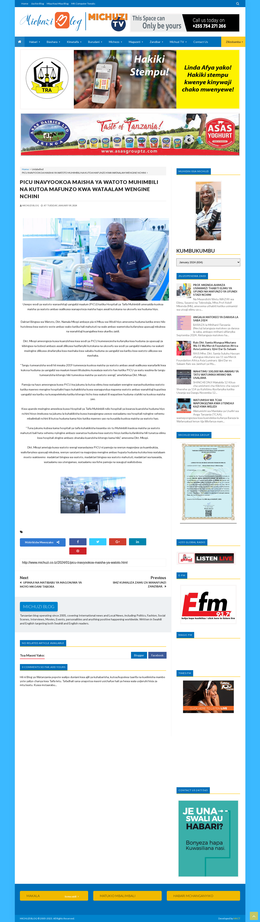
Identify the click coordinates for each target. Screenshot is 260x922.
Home (24, 3)
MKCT (236, 918)
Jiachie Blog (37, 3)
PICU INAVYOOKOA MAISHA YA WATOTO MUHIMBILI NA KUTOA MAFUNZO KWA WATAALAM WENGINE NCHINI (89, 189)
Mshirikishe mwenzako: (42, 542)
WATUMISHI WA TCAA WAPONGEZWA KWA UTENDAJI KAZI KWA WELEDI (213, 403)
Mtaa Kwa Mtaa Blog (57, 3)
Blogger (139, 655)
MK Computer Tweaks (83, 3)
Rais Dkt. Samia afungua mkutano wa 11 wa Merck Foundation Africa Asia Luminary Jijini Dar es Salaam (215, 346)
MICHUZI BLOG (28, 918)
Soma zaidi (71, 896)
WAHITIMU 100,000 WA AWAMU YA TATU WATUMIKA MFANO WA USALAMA (216, 374)
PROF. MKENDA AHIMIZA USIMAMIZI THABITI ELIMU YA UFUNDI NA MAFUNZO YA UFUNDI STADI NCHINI (215, 289)
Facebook (157, 655)
